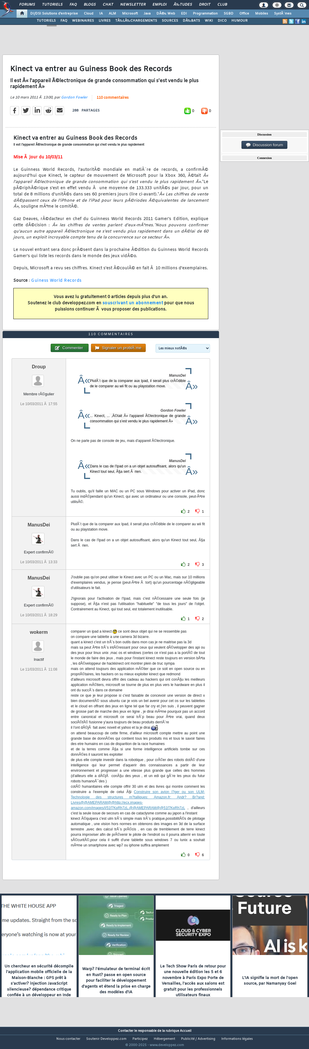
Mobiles (261, 14)
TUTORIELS (46, 21)
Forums (27, 4)
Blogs (89, 4)
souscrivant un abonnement (133, 307)
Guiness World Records (56, 284)
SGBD (228, 14)
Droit (204, 4)
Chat (108, 4)
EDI (184, 14)
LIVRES (105, 21)
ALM (112, 14)
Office (244, 14)
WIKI (209, 21)
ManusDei (39, 535)
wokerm (39, 643)
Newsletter (133, 4)
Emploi (159, 4)
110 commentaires (113, 101)
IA (101, 14)
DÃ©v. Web (165, 14)
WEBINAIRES (83, 21)
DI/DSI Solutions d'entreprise (54, 14)
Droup (39, 377)
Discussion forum (264, 145)
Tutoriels (52, 4)
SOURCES (170, 21)
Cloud (88, 14)
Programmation (205, 14)
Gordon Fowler (74, 101)
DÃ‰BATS (191, 21)
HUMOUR (239, 21)
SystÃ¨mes (283, 14)
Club (222, 4)
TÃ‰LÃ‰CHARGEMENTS (136, 21)
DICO (222, 21)
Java (147, 14)
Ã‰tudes (183, 4)
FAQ (73, 4)
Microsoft (130, 14)
